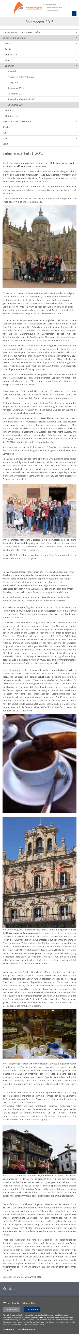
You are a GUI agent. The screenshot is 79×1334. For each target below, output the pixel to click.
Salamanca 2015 (16, 104)
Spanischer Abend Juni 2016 (21, 99)
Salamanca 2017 (16, 93)
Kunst (5, 132)
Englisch (9, 49)
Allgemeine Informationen (21, 76)
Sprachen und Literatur (14, 37)
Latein (8, 60)
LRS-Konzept (11, 115)
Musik (6, 138)
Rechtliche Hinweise (26, 1330)
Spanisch (9, 65)
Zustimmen (32, 1310)
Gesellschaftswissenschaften (17, 121)
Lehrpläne (13, 82)
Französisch (11, 54)
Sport (5, 143)
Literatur (9, 110)
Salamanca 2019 (16, 88)
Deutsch (9, 43)
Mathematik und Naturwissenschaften (22, 32)
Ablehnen (12, 1310)
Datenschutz (8, 1330)
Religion (6, 127)
